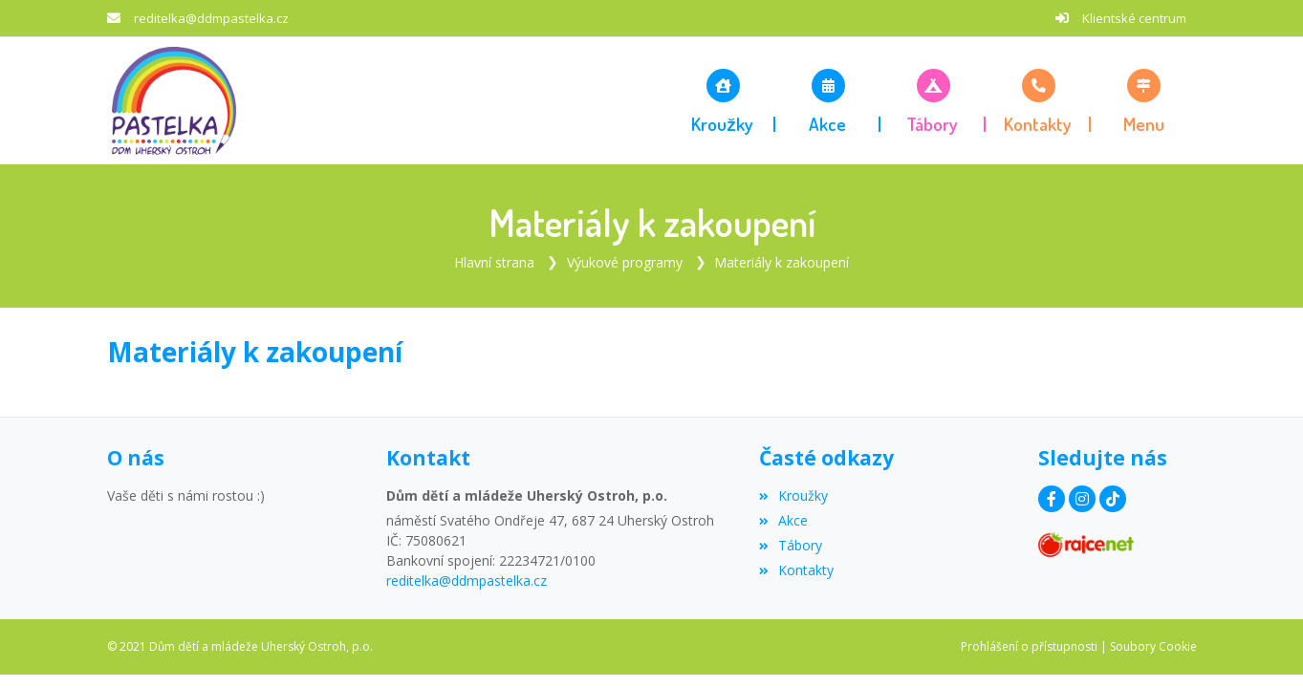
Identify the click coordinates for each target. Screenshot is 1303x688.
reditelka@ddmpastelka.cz (211, 18)
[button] (1143, 100)
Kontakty (796, 570)
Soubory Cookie (1153, 646)
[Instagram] (1082, 498)
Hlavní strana (494, 262)
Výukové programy (625, 262)
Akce (783, 520)
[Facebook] (1051, 498)
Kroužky (793, 495)
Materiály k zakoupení (781, 262)
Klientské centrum (1134, 18)
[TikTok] (1112, 498)
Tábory (790, 545)
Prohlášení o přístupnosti (1029, 646)
